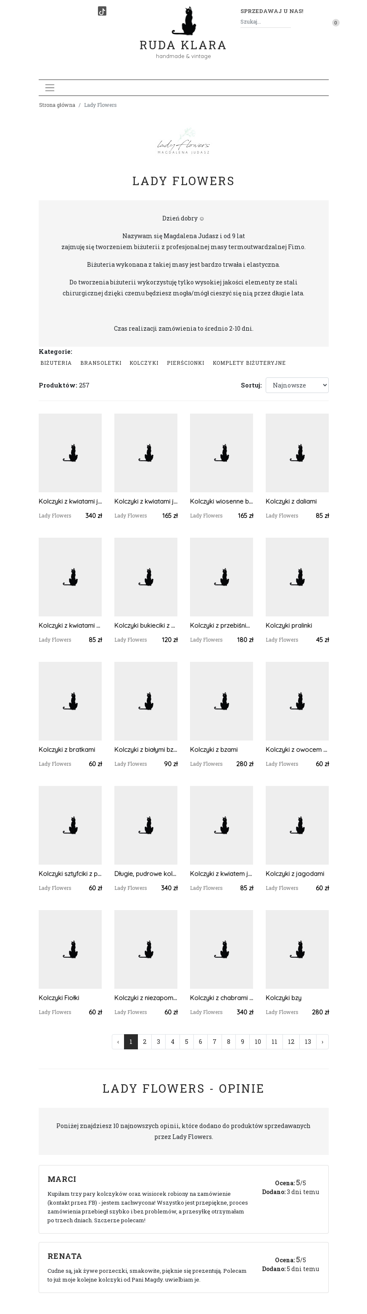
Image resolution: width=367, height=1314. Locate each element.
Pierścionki (185, 362)
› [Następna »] (322, 1042)
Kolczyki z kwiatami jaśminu (70, 501)
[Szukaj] (287, 22)
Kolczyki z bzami (214, 750)
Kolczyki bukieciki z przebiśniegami (145, 625)
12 (291, 1042)
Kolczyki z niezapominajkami (145, 998)
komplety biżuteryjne (249, 362)
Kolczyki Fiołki (59, 998)
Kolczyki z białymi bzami (145, 750)
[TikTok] (102, 11)
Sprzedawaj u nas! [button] (271, 11)
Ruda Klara (183, 38)
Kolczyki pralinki (289, 625)
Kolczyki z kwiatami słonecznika (70, 625)
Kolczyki (143, 362)
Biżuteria (56, 362)
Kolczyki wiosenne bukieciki (221, 501)
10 (258, 1042)
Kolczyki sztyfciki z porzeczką (70, 874)
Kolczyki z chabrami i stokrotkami (221, 998)
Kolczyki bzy (283, 998)
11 (274, 1042)
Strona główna (57, 104)
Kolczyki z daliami (291, 501)
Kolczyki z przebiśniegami (221, 625)
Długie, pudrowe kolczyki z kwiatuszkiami (145, 874)
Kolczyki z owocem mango (297, 750)
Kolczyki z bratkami (67, 750)
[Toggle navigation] (50, 88)
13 (308, 1042)
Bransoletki (100, 362)
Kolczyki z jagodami (295, 874)
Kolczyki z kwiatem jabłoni (221, 874)
